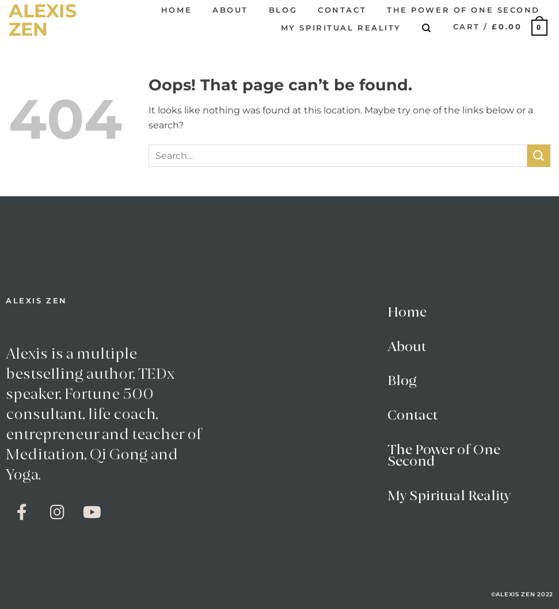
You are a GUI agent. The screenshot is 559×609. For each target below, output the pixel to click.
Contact (342, 10)
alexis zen (43, 20)
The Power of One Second (463, 10)
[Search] (427, 28)
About (230, 10)
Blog (283, 10)
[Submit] (538, 155)
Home (176, 10)
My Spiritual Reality (341, 28)
